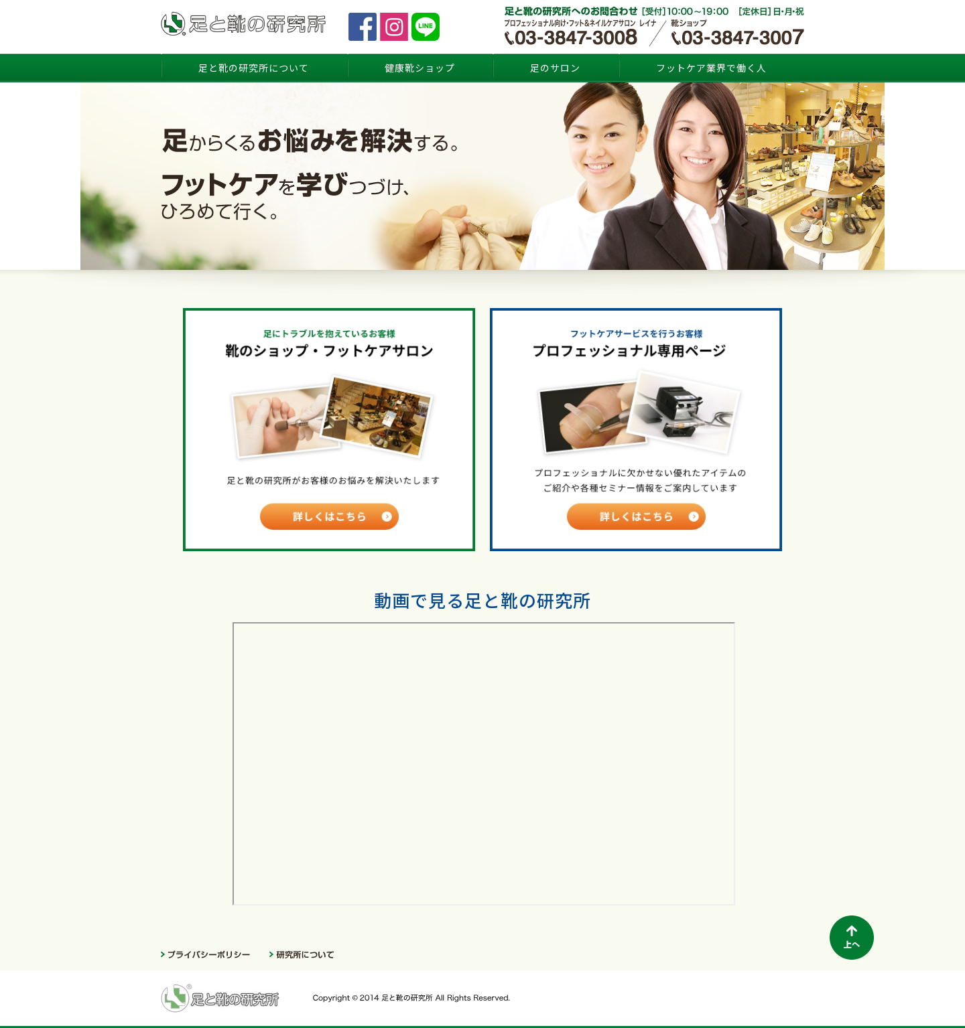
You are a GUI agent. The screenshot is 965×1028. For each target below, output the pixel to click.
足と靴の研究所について (253, 67)
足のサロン (555, 67)
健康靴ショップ (420, 67)
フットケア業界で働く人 (711, 67)
